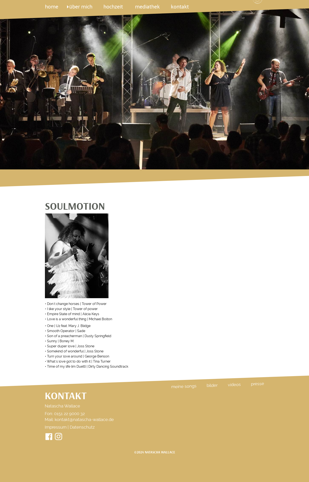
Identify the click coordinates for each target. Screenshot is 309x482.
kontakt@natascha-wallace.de (84, 419)
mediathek (147, 7)
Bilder (212, 385)
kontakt (180, 7)
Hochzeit (113, 7)
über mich (80, 7)
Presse (257, 383)
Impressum (56, 427)
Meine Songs (183, 386)
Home (51, 7)
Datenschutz (82, 427)
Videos (234, 384)
